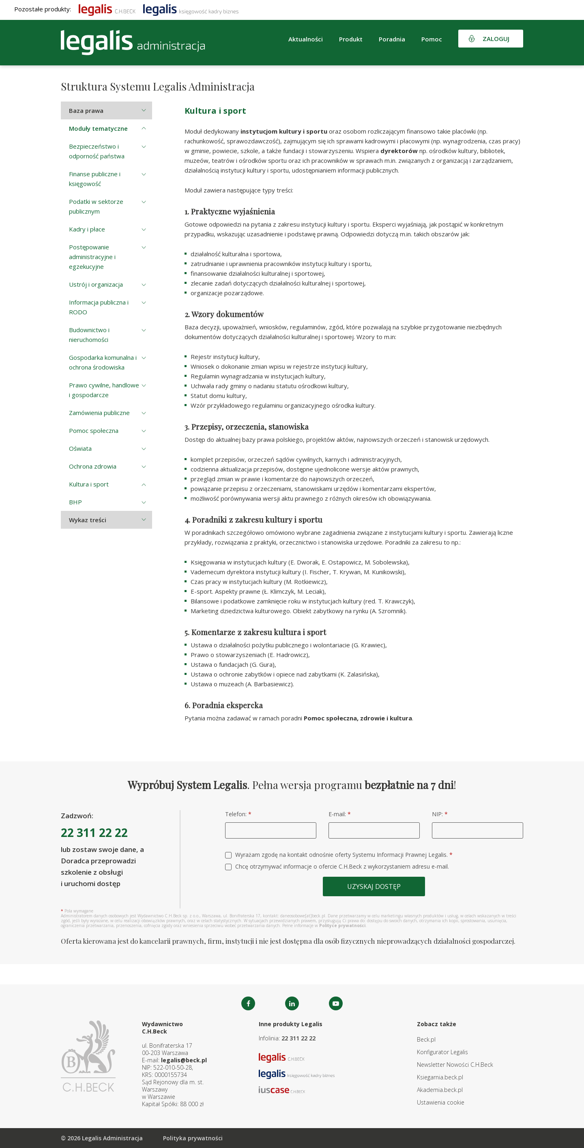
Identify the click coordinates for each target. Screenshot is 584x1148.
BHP (75, 502)
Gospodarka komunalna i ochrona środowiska (103, 362)
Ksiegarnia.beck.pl (440, 1077)
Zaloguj (496, 39)
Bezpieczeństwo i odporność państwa (97, 151)
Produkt (351, 39)
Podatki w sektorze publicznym (96, 206)
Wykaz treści (87, 520)
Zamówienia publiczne (99, 413)
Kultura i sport (89, 484)
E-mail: (339, 814)
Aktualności (305, 39)
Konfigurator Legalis (442, 1052)
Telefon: (238, 814)
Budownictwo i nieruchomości (89, 335)
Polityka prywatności (193, 1138)
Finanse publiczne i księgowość (94, 179)
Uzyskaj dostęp (374, 886)
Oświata (80, 448)
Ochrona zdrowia (92, 466)
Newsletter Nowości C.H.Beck (455, 1064)
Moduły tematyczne (98, 128)
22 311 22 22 (94, 832)
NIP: (440, 814)
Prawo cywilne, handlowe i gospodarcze (104, 390)
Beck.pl (426, 1039)
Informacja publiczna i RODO (99, 307)
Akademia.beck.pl (440, 1090)
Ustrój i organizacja (96, 284)
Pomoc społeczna (93, 430)
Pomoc (431, 39)
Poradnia (392, 39)
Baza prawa (86, 110)
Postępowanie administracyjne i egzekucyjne (92, 256)
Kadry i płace (87, 229)
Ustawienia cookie (440, 1102)
